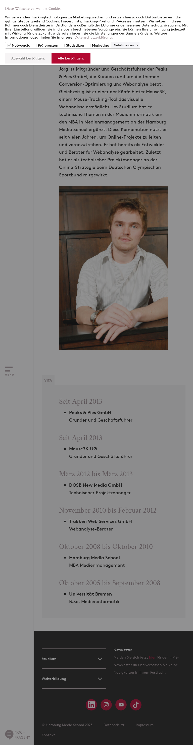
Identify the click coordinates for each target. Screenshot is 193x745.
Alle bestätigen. (71, 58)
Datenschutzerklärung (93, 37)
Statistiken (75, 45)
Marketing (100, 45)
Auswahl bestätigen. (28, 58)
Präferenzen (48, 45)
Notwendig (21, 45)
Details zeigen (124, 45)
